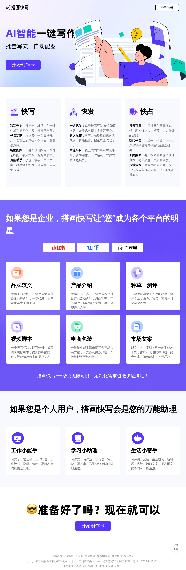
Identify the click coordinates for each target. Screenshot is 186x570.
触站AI (70, 556)
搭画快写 (87, 565)
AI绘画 (79, 556)
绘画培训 (90, 556)
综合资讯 (129, 556)
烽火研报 (117, 556)
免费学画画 (103, 556)
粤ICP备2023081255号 (108, 565)
